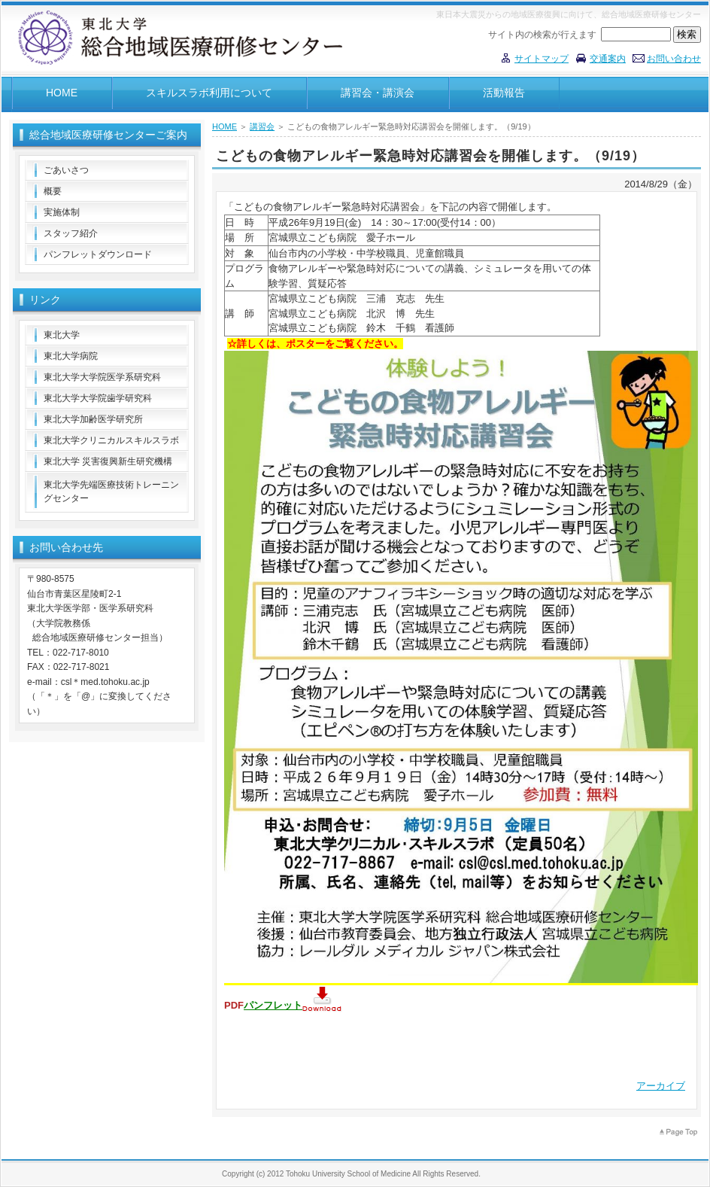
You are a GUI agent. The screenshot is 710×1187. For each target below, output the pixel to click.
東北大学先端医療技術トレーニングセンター (111, 491)
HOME (61, 93)
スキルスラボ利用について (209, 93)
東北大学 (62, 335)
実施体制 (62, 212)
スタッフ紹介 (71, 233)
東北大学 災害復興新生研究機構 (108, 461)
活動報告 (504, 93)
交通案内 (608, 58)
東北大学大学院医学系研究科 (102, 377)
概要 (53, 191)
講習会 (262, 126)
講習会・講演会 (377, 93)
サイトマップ (541, 58)
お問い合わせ (674, 58)
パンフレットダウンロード (98, 254)
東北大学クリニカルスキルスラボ (111, 440)
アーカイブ (660, 1085)
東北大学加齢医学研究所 (93, 419)
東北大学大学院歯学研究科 (98, 398)
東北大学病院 (71, 356)
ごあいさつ (66, 170)
